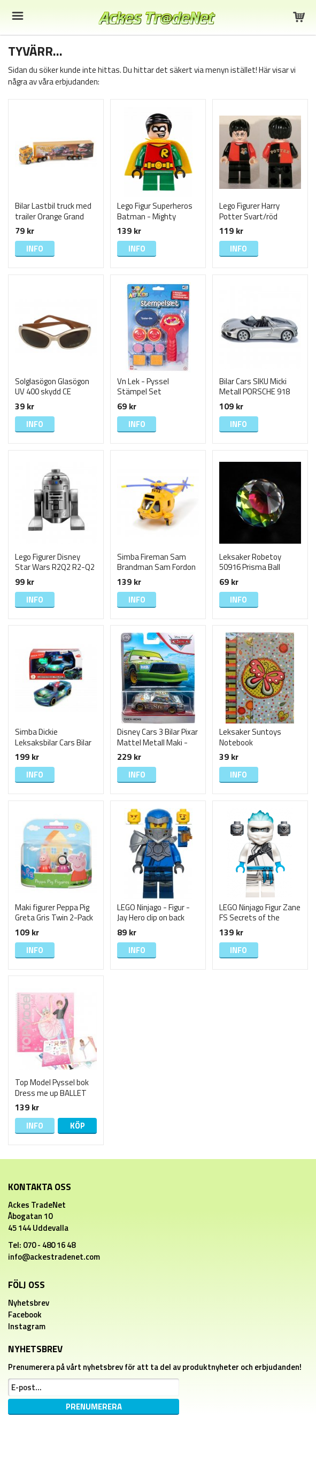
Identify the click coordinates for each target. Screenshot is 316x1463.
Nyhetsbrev (28, 1303)
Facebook (25, 1314)
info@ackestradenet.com (54, 1257)
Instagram (26, 1326)
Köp (77, 1125)
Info (34, 248)
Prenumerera (94, 1406)
